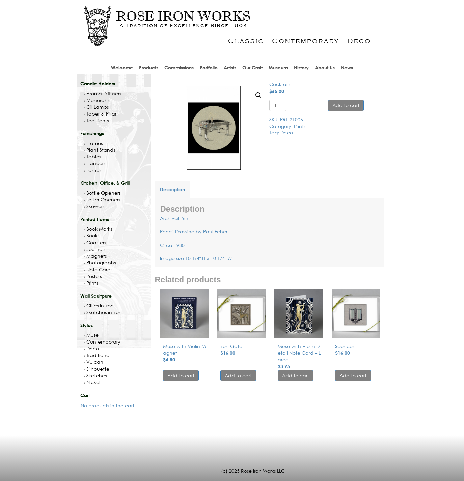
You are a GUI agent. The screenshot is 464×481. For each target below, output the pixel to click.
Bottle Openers (102, 192)
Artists (230, 67)
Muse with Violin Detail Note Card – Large (299, 353)
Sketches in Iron (103, 312)
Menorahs (96, 100)
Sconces (344, 346)
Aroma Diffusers (102, 93)
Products (148, 67)
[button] (258, 95)
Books (91, 235)
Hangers (94, 163)
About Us (325, 67)
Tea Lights (96, 120)
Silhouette (96, 368)
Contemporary (102, 341)
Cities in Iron (99, 305)
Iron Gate (231, 346)
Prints (91, 283)
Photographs (100, 262)
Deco (91, 348)
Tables (92, 156)
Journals (94, 249)
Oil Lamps (96, 107)
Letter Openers (102, 199)
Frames (93, 143)
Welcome (122, 67)
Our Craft (252, 67)
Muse (91, 335)
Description (172, 189)
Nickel (92, 382)
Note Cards (98, 269)
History (301, 67)
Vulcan (93, 362)
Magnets (95, 256)
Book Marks (98, 229)
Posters (93, 276)
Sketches (95, 375)
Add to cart (345, 105)
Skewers (94, 206)
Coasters (95, 242)
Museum (278, 67)
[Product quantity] (277, 105)
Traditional (97, 355)
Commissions (179, 67)
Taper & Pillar (100, 113)
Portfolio (209, 67)
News (347, 67)
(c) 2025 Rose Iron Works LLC (253, 470)
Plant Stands (99, 150)
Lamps (92, 170)
